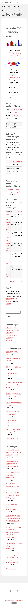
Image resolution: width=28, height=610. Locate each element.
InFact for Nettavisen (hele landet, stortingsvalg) (12, 475)
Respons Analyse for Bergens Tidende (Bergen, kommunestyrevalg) (14, 452)
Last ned (19, 281)
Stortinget (9, 2)
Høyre (18, 161)
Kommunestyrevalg (20, 109)
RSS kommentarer (11, 335)
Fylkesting (18, 2)
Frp (21, 161)
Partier (19, 11)
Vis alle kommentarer (12, 438)
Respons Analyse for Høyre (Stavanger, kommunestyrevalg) (12, 463)
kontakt (8, 303)
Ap (14, 161)
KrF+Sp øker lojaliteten (13, 367)
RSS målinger (10, 333)
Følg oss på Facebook (12, 330)
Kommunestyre (7, 6)
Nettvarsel (9, 340)
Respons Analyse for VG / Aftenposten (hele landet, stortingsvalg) (14, 546)
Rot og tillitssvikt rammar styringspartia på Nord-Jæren (14, 384)
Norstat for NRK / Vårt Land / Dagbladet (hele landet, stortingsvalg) (13, 518)
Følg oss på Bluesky (12, 328)
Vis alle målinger (11, 569)
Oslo (15, 112)
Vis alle (13, 281)
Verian (16, 115)
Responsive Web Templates (16, 600)
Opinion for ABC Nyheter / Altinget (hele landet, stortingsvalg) (14, 495)
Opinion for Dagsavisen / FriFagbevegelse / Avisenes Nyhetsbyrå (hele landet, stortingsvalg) (13, 532)
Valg (3, 15)
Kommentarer (18, 6)
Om (8, 15)
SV (22, 211)
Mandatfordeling (7, 11)
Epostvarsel (9, 337)
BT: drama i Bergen (12, 351)
